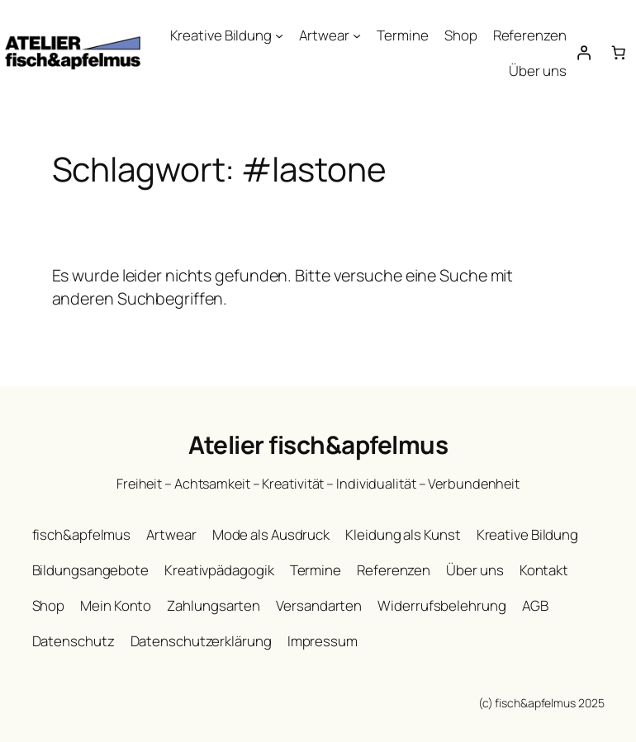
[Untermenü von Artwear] (357, 35)
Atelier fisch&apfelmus (318, 444)
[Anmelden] (584, 52)
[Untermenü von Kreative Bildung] (279, 35)
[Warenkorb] (618, 52)
